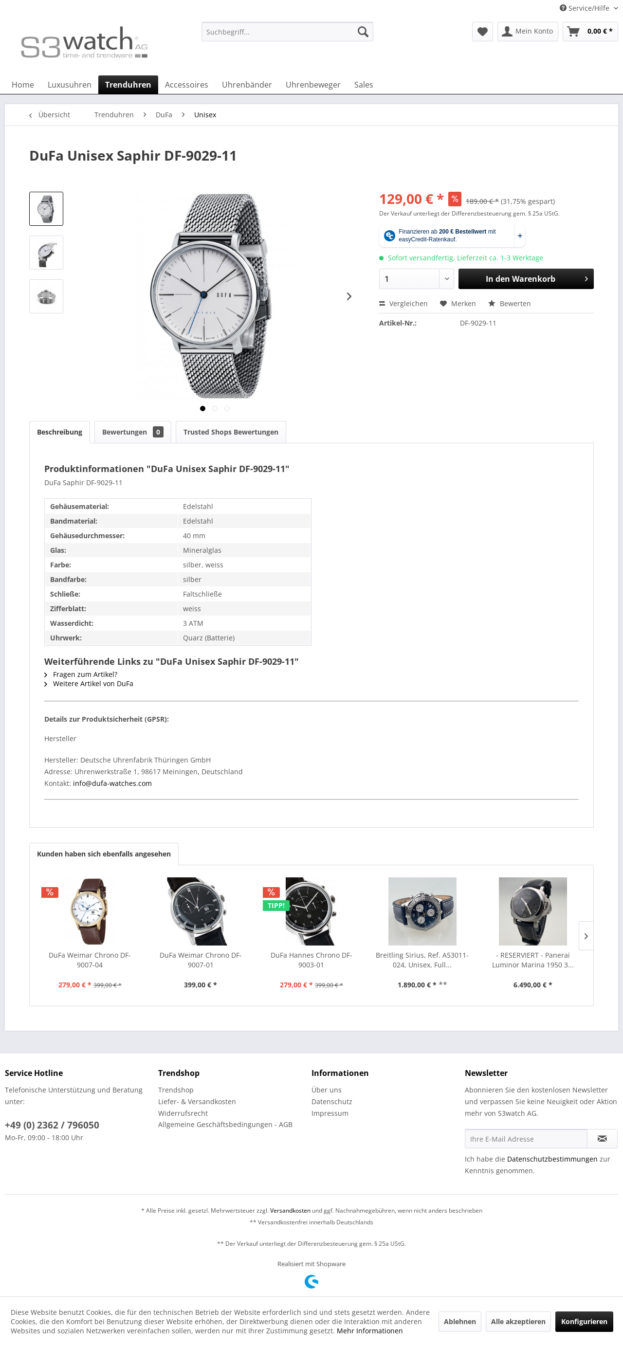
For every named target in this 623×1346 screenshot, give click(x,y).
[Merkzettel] (482, 31)
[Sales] (364, 84)
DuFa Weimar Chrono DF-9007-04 (90, 959)
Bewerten (509, 303)
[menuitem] (287, 36)
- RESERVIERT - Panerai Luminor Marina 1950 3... (533, 959)
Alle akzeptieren (518, 1321)
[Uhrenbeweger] (313, 84)
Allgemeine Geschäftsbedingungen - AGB (225, 1124)
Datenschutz (332, 1101)
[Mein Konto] (527, 31)
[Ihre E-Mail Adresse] (526, 1138)
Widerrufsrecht (183, 1113)
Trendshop (176, 1089)
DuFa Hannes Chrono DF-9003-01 (311, 959)
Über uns (327, 1089)
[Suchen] (363, 31)
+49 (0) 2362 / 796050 (52, 1125)
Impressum (330, 1113)
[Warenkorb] (590, 31)
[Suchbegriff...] (287, 31)
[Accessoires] (186, 84)
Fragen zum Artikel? (80, 674)
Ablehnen (460, 1321)
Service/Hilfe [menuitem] (585, 8)
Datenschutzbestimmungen (552, 1159)
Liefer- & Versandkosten (197, 1101)
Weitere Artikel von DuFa (88, 683)
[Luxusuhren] (69, 84)
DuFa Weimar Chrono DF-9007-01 (201, 959)
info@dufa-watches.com (111, 783)
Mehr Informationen (370, 1330)
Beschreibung (59, 432)
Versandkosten (290, 1210)
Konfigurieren (584, 1321)
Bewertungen (133, 431)
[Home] (23, 84)
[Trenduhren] (128, 84)
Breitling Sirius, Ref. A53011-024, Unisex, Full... (422, 959)
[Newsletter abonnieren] (602, 1138)
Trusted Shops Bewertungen (230, 432)
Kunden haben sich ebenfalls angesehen (104, 853)
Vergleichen (403, 303)
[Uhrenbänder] (247, 84)
